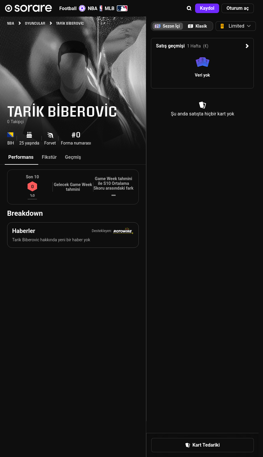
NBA (95, 8)
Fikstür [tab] (49, 157)
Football (72, 8)
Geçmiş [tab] (73, 157)
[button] (189, 8)
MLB (116, 8)
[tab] (197, 26)
